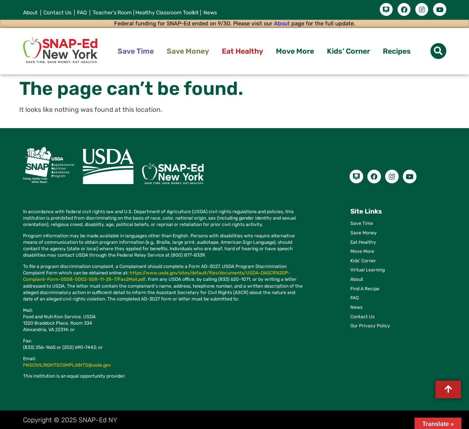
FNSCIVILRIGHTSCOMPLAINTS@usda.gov (67, 363)
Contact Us (362, 314)
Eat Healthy (242, 49)
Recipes (397, 49)
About (282, 22)
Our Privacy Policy (370, 324)
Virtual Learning (367, 268)
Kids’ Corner (348, 49)
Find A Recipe (364, 287)
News (356, 305)
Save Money (188, 49)
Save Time (136, 49)
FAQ (354, 296)
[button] (438, 49)
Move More (295, 49)
